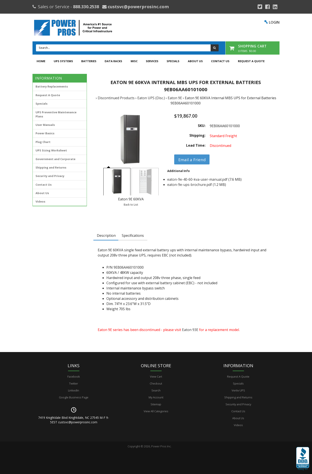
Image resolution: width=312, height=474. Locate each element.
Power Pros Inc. (161, 446)
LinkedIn (73, 390)
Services (152, 61)
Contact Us (220, 61)
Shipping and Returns (51, 167)
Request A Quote (251, 61)
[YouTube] (275, 6)
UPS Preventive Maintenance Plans (56, 114)
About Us (195, 61)
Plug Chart (43, 142)
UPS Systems (63, 61)
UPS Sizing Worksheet (51, 150)
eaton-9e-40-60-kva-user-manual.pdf (197, 179)
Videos (40, 201)
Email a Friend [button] (192, 159)
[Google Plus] (260, 6)
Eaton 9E (175, 98)
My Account (156, 397)
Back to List (131, 204)
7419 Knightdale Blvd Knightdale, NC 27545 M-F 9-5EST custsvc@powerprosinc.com (73, 420)
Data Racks (113, 61)
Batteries (88, 61)
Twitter (73, 383)
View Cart (156, 376)
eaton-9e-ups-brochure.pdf (189, 184)
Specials (173, 61)
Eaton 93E (190, 329)
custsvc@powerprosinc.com (138, 7)
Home (41, 61)
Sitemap (156, 404)
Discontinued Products (116, 98)
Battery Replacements (52, 86)
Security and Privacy (50, 176)
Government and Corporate (55, 159)
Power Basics (45, 133)
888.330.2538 (86, 7)
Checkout (156, 383)
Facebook (73, 376)
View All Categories (156, 411)
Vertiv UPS (238, 390)
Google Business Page (73, 397)
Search (156, 390)
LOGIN (274, 22)
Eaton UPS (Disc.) (151, 98)
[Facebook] (267, 6)
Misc (134, 61)
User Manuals (45, 125)
